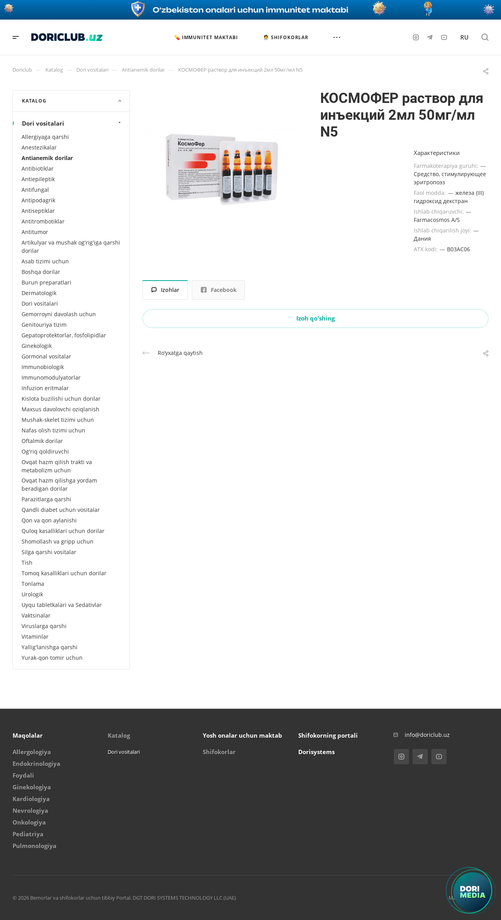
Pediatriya (28, 834)
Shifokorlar (219, 752)
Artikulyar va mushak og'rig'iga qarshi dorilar (71, 246)
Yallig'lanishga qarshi (49, 647)
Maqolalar (28, 735)
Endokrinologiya (36, 763)
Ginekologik (37, 345)
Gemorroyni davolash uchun (59, 314)
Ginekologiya (32, 787)
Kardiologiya (31, 799)
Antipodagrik (38, 200)
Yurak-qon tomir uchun (52, 657)
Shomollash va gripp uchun (58, 541)
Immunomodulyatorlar (51, 377)
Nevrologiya (30, 810)
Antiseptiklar (38, 210)
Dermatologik (39, 293)
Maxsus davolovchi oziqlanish (60, 409)
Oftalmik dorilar (42, 441)
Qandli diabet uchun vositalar (61, 509)
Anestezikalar (39, 147)
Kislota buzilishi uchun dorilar (61, 398)
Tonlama (33, 583)
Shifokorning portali (328, 735)
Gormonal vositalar (46, 356)
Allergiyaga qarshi (45, 136)
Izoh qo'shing (315, 318)
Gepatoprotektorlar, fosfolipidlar (64, 335)
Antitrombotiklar (43, 221)
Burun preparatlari (46, 282)
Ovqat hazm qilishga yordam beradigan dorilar (59, 484)
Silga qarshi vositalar (49, 552)
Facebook (218, 289)
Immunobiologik (43, 367)
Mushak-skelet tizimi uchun (58, 419)
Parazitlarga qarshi (46, 499)
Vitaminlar (35, 636)
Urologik (32, 594)
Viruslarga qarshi (44, 626)
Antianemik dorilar (47, 158)
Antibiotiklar (38, 168)
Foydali (23, 775)
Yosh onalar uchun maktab (242, 735)
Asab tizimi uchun (45, 261)
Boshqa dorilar (41, 271)
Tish (27, 562)
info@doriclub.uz (427, 734)
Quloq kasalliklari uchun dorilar (63, 531)
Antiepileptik (38, 179)
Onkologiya (29, 822)
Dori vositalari (72, 123)
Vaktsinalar (36, 615)
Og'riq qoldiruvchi (45, 451)
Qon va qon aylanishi (49, 520)
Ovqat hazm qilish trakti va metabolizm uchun (57, 466)
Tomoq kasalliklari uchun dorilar (64, 573)
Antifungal (35, 189)
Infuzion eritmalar (45, 388)
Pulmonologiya (34, 846)
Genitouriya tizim (44, 324)
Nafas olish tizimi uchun (53, 430)
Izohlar (165, 289)
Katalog (119, 735)
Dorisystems (316, 752)
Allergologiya (32, 752)
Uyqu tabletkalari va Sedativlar (62, 605)
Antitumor (35, 232)
